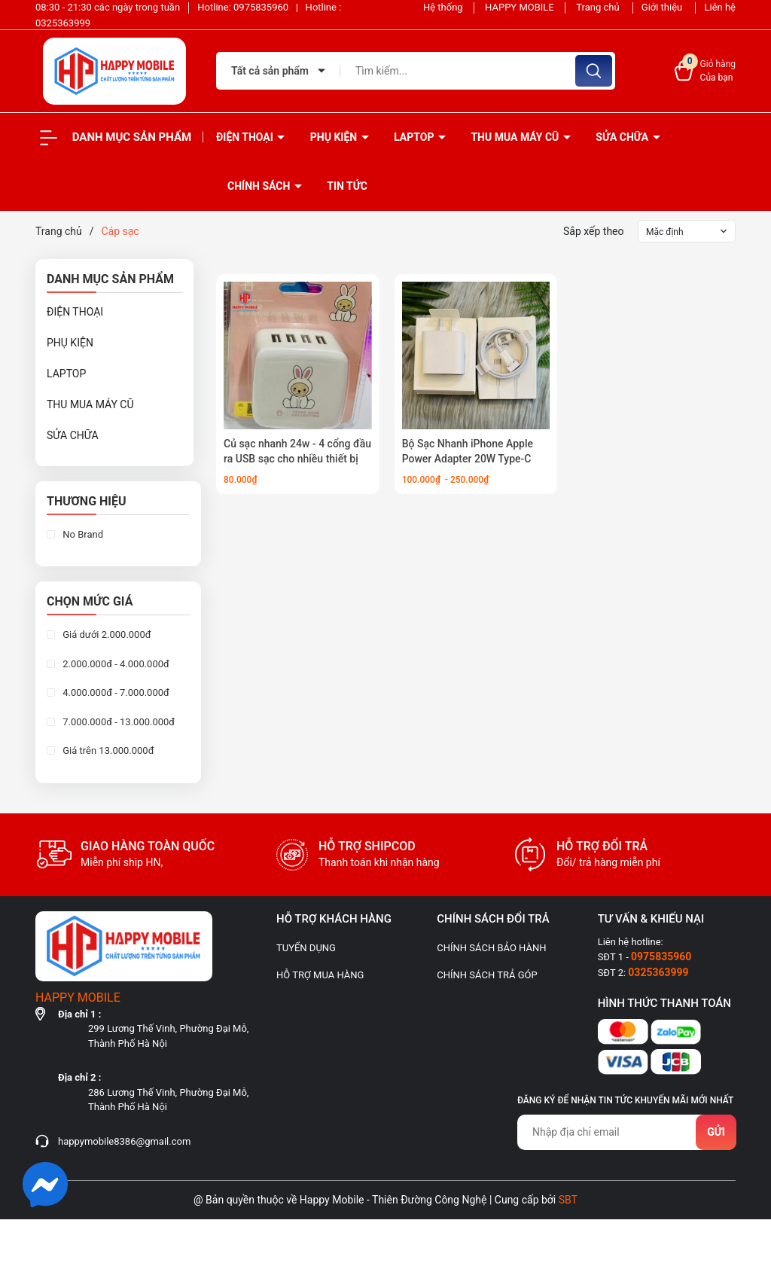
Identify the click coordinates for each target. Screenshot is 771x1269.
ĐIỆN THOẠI (246, 137)
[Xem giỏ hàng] (705, 70)
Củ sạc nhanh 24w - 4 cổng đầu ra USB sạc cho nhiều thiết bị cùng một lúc (297, 458)
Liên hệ (720, 7)
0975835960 (262, 7)
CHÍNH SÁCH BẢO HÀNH (491, 947)
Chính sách (260, 186)
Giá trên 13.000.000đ (107, 750)
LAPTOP (415, 137)
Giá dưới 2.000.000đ (105, 634)
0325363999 (62, 23)
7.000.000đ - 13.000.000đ (117, 722)
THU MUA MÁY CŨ (516, 137)
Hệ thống (443, 7)
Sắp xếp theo (593, 231)
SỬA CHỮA (623, 137)
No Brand (81, 534)
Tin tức (347, 186)
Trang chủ (599, 7)
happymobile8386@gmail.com (124, 1141)
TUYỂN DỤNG (306, 947)
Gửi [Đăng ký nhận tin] (716, 1132)
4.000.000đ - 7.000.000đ (114, 692)
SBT (568, 1200)
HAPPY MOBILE (519, 7)
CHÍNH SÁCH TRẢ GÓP (487, 975)
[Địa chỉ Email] (626, 1132)
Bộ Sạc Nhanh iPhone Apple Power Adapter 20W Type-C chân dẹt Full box (467, 458)
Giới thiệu (663, 7)
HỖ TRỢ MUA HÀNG (320, 975)
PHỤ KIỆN (335, 137)
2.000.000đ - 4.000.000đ (114, 664)
